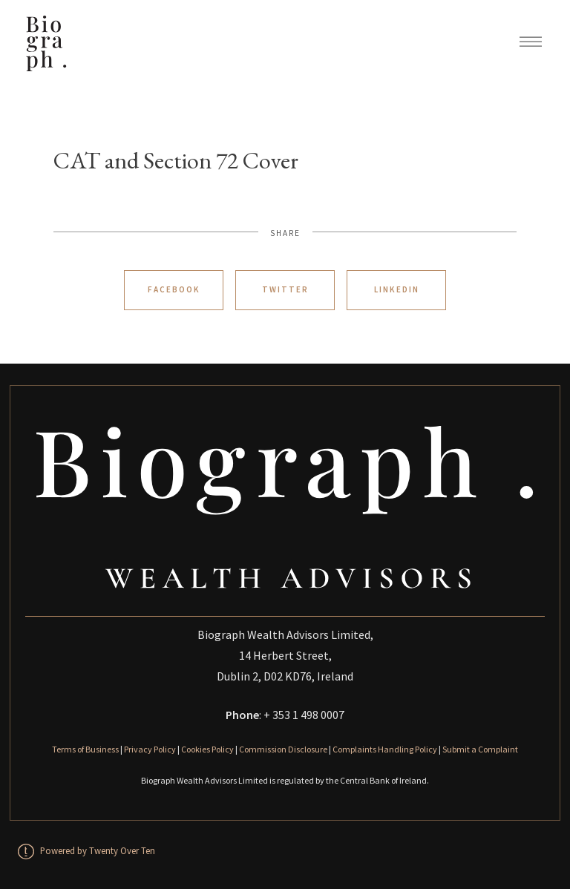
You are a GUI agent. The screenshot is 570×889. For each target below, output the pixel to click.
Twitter (285, 289)
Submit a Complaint (480, 749)
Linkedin (396, 289)
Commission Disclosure (283, 749)
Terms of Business (85, 749)
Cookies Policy (207, 749)
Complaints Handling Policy (384, 749)
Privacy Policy (150, 749)
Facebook (174, 289)
